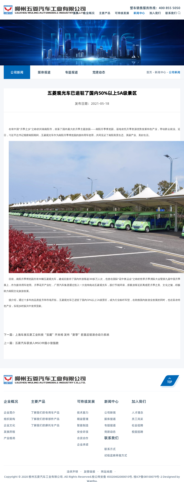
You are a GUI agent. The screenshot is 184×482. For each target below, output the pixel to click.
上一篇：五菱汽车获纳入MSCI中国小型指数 (31, 343)
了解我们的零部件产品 (45, 419)
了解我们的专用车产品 (45, 412)
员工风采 (137, 419)
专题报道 (71, 72)
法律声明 (72, 471)
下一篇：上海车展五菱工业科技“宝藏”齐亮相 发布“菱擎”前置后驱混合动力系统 (56, 334)
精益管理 (82, 419)
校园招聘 (137, 432)
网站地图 (106, 471)
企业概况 (88, 13)
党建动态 (98, 72)
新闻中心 (139, 13)
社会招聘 (137, 425)
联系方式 (110, 449)
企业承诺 (82, 444)
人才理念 (137, 412)
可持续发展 (122, 13)
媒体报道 (44, 72)
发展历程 (9, 432)
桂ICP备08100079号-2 (148, 477)
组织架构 (9, 419)
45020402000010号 (119, 477)
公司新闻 (17, 72)
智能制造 (82, 425)
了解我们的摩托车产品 (45, 425)
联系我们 (171, 13)
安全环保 (82, 432)
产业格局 (9, 438)
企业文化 (9, 425)
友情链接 (89, 471)
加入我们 (155, 13)
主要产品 (104, 13)
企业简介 (9, 412)
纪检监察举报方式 (115, 455)
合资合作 (82, 438)
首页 (76, 13)
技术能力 (82, 412)
